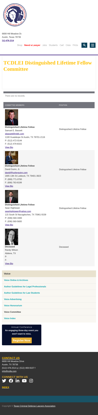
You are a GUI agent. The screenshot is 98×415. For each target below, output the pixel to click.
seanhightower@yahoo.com (18, 211)
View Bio (9, 147)
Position (63, 105)
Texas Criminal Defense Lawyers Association (34, 406)
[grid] (49, 95)
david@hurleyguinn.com (16, 173)
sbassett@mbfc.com (14, 134)
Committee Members (14, 105)
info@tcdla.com (9, 371)
